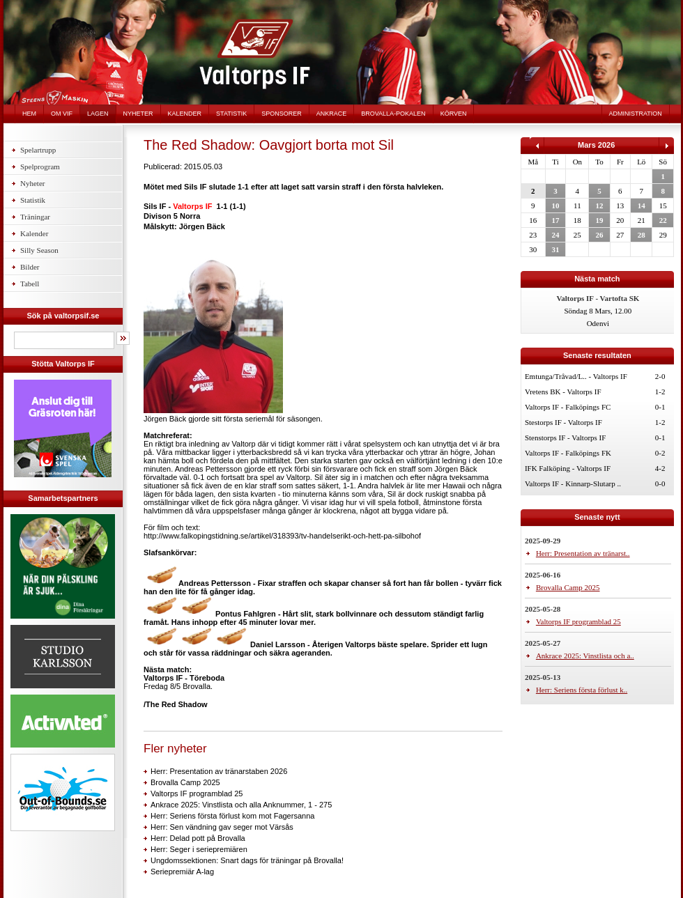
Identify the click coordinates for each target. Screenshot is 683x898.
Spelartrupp (38, 150)
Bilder (30, 267)
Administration (635, 113)
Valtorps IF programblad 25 (197, 793)
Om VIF (61, 113)
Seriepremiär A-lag (182, 871)
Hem (29, 113)
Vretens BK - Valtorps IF (563, 391)
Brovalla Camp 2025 (185, 782)
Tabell (29, 283)
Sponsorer (281, 113)
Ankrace (331, 113)
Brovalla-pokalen (393, 113)
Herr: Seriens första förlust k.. (581, 690)
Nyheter (138, 113)
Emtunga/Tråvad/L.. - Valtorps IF (576, 376)
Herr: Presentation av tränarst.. (583, 553)
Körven (453, 113)
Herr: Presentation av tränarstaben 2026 (219, 771)
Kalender (185, 113)
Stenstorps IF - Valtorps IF (565, 437)
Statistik (231, 113)
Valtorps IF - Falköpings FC (568, 407)
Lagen (98, 113)
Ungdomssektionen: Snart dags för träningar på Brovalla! (247, 860)
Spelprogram (40, 166)
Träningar (35, 216)
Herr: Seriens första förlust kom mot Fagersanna (232, 816)
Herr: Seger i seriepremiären (199, 849)
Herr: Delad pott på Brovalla (198, 838)
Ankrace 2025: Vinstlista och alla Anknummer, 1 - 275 (241, 804)
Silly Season (39, 250)
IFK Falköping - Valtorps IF (568, 468)
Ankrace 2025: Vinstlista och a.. (585, 655)
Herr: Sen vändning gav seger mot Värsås (222, 827)
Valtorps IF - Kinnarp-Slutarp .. (573, 483)
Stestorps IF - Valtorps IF (563, 422)
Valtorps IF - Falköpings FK (568, 453)
